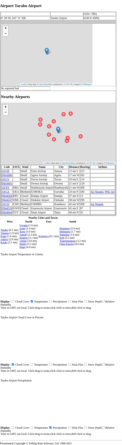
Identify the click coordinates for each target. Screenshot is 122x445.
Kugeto (23, 237)
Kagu (4, 236)
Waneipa (64, 234)
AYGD (5, 171)
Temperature (41, 301)
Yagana (5, 233)
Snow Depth (95, 301)
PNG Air (109, 191)
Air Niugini (97, 191)
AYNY (5, 187)
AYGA (5, 191)
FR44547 (7, 200)
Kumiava (44, 236)
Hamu (22, 243)
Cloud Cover (22, 301)
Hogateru (64, 228)
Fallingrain (87, 84)
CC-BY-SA (68, 84)
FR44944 (7, 212)
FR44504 (7, 195)
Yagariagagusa (67, 240)
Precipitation (60, 301)
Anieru (4, 239)
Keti (61, 237)
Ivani (22, 228)
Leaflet (24, 84)
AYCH (5, 204)
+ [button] (5, 28)
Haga (22, 247)
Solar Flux (77, 301)
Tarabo (4, 230)
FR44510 (7, 208)
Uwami (23, 225)
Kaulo (4, 242)
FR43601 (7, 183)
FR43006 (7, 175)
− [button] (5, 33)
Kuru (22, 231)
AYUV (5, 179)
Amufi (23, 234)
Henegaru (64, 231)
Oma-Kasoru (66, 243)
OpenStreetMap (45, 84)
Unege (23, 240)
